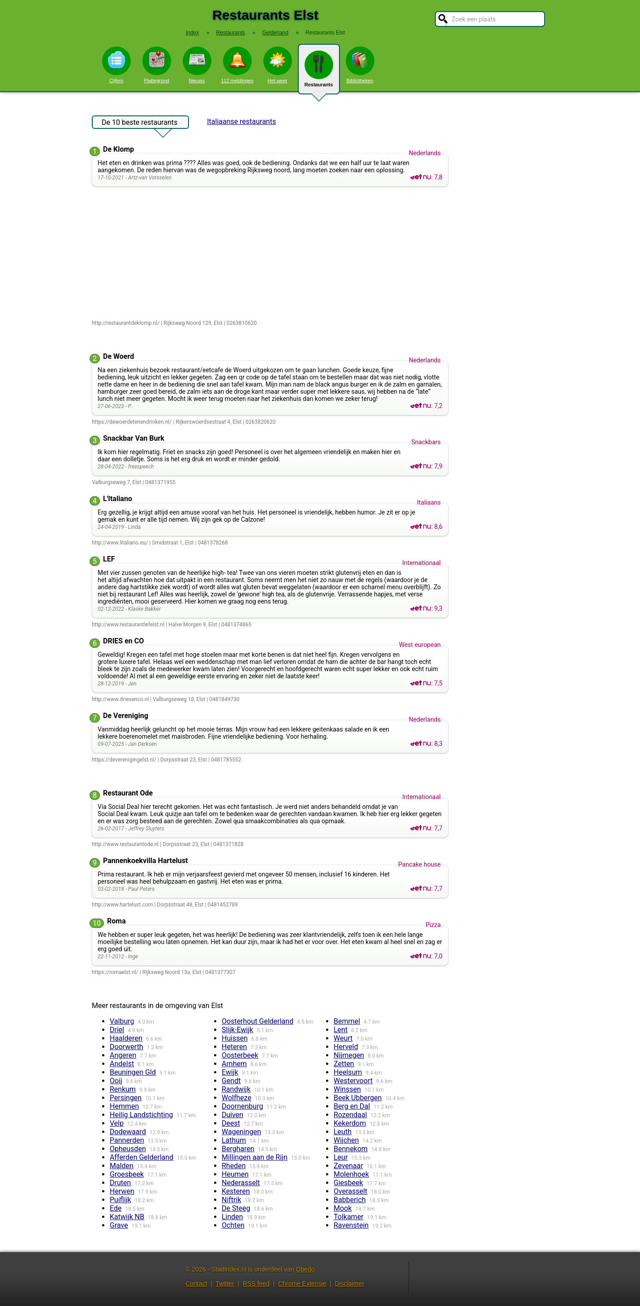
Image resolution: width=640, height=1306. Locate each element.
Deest (231, 1123)
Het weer (277, 65)
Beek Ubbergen (358, 1097)
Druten (120, 1182)
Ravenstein (351, 1225)
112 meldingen (237, 65)
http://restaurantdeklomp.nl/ (125, 323)
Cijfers (116, 65)
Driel (117, 1029)
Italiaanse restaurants (241, 121)
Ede (115, 1208)
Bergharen (238, 1148)
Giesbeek (348, 1182)
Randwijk (236, 1089)
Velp (117, 1123)
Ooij (116, 1080)
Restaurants (319, 72)
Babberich (350, 1199)
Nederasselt (241, 1182)
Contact (196, 1283)
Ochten (233, 1225)
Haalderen (126, 1038)
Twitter (224, 1283)
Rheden (234, 1165)
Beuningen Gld (133, 1072)
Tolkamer (349, 1216)
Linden (232, 1216)
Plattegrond (156, 65)
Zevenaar (348, 1165)
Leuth (343, 1131)
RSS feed (256, 1283)
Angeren (123, 1055)
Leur (341, 1157)
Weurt (343, 1038)
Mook (343, 1208)
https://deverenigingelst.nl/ (124, 760)
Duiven (232, 1114)
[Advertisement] (272, 253)
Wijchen (346, 1140)
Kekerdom (350, 1123)
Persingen (126, 1097)
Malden (121, 1165)
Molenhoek (351, 1174)
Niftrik (231, 1199)
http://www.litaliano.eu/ (120, 543)
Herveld (346, 1046)
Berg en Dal (352, 1106)
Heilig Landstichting (141, 1114)
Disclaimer (349, 1283)
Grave (119, 1225)
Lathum (234, 1140)
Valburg (122, 1021)
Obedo (305, 1269)
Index (192, 33)
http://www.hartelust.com (122, 905)
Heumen (235, 1174)
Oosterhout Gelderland (257, 1021)
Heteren (234, 1046)
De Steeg (236, 1208)
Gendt (231, 1080)
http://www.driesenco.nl (120, 699)
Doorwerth (126, 1046)
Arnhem (234, 1063)
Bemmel (347, 1021)
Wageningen (241, 1131)
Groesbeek (127, 1174)
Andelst (122, 1063)
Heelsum (348, 1072)
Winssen (347, 1089)
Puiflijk (120, 1199)
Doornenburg (242, 1106)
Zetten (344, 1063)
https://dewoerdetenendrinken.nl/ (132, 422)
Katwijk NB (127, 1216)
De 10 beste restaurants (139, 123)
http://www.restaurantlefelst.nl (128, 624)
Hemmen (124, 1106)
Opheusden (128, 1148)
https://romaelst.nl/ (115, 972)
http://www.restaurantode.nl (125, 844)
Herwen (122, 1191)
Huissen (235, 1038)
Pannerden (127, 1140)
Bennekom (351, 1148)
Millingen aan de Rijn (255, 1157)
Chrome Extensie (302, 1283)
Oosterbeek (240, 1055)
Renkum (123, 1089)
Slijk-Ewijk (237, 1029)
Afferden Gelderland (141, 1157)
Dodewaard (128, 1131)
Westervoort (353, 1080)
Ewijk (230, 1072)
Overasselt (350, 1191)
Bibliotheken (360, 65)
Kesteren (236, 1191)
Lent (341, 1029)
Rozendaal (350, 1114)
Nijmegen (349, 1055)
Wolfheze (236, 1097)
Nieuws (197, 65)
